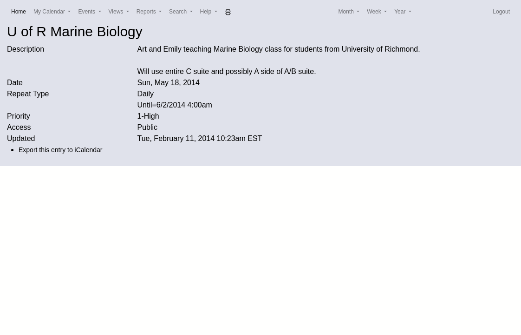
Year (400, 11)
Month (347, 11)
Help (206, 11)
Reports (147, 11)
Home (20, 11)
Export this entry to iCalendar (61, 150)
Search (178, 11)
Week (375, 11)
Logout (501, 11)
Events (87, 11)
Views (117, 11)
